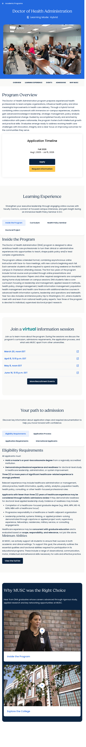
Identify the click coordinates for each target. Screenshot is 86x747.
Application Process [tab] (42, 433)
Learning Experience (33, 82)
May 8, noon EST (41, 365)
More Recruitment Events (42, 381)
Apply (42, 161)
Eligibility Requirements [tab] (15, 433)
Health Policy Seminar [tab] (57, 223)
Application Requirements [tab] (16, 441)
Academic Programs (14, 3)
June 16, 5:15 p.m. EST (41, 372)
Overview (17, 82)
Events (49, 82)
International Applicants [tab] (46, 441)
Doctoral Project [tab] (12, 230)
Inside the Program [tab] (13, 223)
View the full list (12, 560)
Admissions (61, 82)
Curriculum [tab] (35, 223)
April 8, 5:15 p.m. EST (41, 358)
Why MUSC (74, 82)
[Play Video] (42, 630)
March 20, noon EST (41, 351)
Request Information (42, 168)
